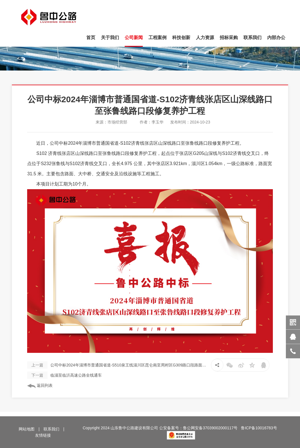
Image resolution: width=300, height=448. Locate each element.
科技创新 (181, 37)
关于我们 (110, 37)
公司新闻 (134, 37)
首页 (90, 37)
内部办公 (276, 37)
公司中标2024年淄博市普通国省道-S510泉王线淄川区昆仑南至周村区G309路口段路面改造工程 (117, 365)
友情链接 (43, 435)
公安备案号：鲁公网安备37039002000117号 (198, 428)
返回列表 (40, 385)
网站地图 (26, 429)
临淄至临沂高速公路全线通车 (64, 375)
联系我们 (252, 37)
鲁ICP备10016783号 (259, 428)
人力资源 (205, 37)
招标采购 (229, 37)
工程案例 (157, 37)
